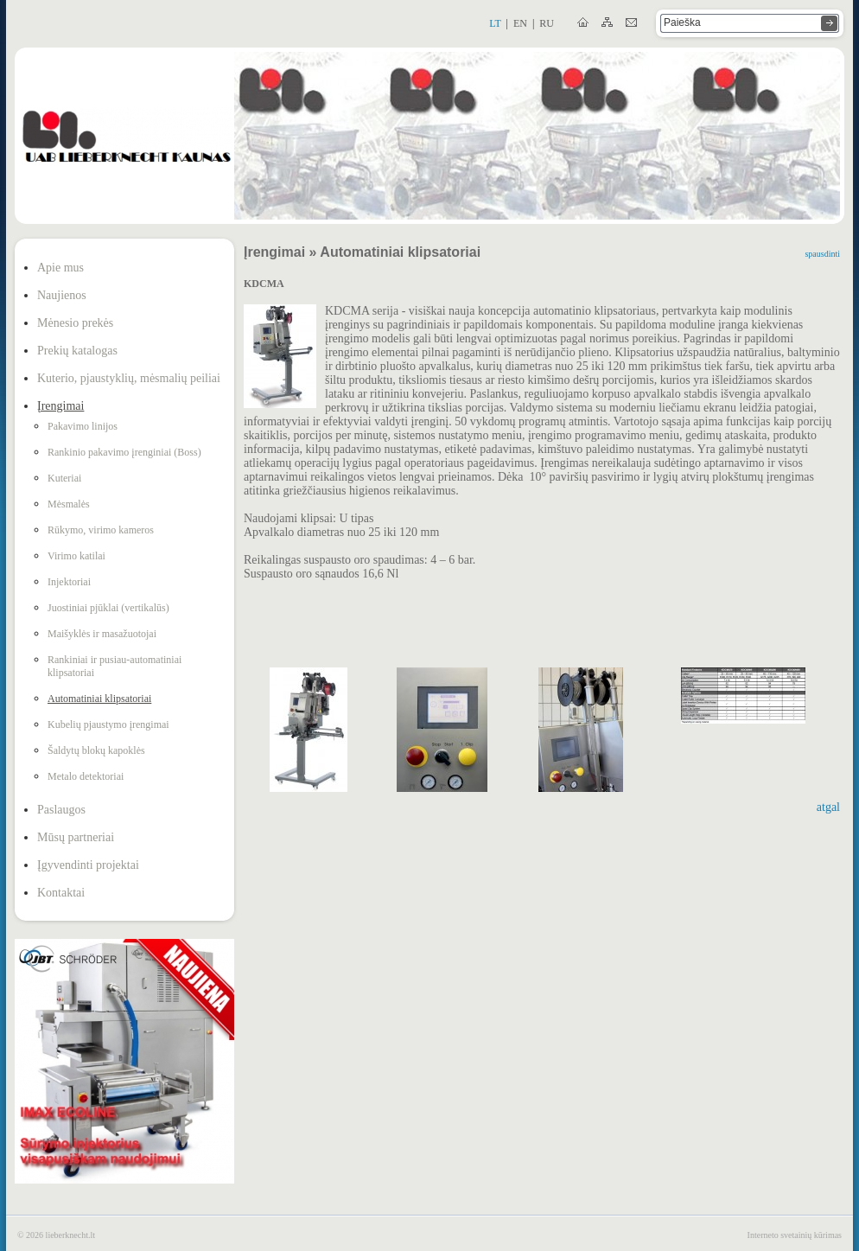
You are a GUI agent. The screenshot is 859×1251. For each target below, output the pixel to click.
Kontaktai (61, 892)
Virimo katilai (76, 556)
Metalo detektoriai (86, 776)
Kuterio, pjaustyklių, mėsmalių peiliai (128, 378)
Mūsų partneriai (75, 837)
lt (494, 23)
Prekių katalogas (77, 350)
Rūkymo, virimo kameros (101, 530)
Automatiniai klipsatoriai (99, 699)
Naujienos (61, 295)
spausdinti (822, 253)
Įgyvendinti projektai (88, 864)
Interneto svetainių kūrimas (795, 1235)
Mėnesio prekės (75, 322)
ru (546, 23)
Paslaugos (61, 809)
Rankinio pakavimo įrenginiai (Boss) (124, 452)
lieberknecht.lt (70, 1235)
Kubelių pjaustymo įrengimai (108, 724)
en (520, 23)
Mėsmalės (69, 504)
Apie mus (60, 267)
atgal (828, 807)
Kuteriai (64, 478)
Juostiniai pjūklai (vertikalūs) (108, 608)
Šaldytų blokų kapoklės (96, 750)
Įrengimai (60, 405)
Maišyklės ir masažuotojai (102, 634)
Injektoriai (69, 582)
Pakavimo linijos (83, 426)
